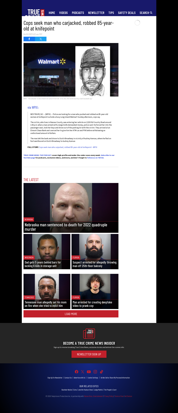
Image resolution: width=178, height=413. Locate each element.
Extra (75, 390)
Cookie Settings (93, 377)
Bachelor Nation (67, 390)
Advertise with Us (79, 377)
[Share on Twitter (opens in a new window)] (40, 39)
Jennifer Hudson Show (85, 390)
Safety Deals (127, 13)
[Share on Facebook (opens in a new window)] (29, 39)
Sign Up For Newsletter (55, 377)
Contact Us (68, 377)
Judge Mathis (98, 390)
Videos (63, 13)
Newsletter (96, 13)
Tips (111, 13)
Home (52, 13)
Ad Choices (128, 396)
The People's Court (110, 390)
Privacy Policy (108, 396)
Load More (71, 314)
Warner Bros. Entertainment (93, 396)
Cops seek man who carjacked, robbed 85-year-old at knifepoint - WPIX (68, 147)
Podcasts (78, 13)
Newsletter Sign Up (89, 354)
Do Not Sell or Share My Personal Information (115, 377)
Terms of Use (119, 396)
